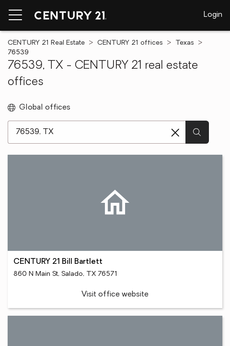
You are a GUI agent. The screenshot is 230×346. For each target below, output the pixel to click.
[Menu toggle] (15, 15)
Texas (184, 43)
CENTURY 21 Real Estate (46, 43)
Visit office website (115, 294)
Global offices (39, 107)
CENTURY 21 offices (130, 43)
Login (213, 15)
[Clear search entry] (175, 132)
